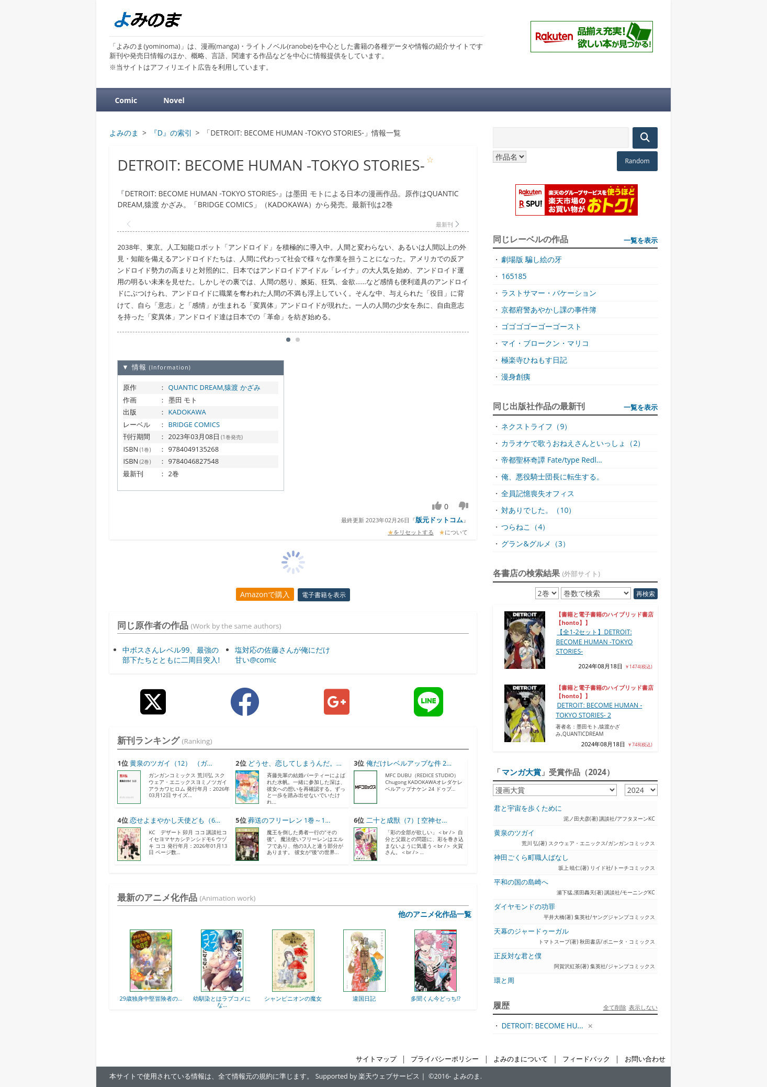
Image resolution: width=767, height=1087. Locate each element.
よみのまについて (520, 1059)
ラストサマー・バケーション (548, 293)
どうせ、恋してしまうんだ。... (295, 763)
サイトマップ (376, 1059)
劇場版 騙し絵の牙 (531, 259)
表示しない (643, 1007)
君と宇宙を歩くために (528, 808)
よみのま (466, 1076)
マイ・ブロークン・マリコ (545, 343)
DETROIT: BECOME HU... (542, 1025)
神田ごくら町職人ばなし (531, 857)
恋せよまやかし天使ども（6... (175, 820)
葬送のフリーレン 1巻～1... (289, 820)
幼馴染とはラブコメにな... (222, 1001)
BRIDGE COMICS (194, 424)
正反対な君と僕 (518, 955)
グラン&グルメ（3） (535, 543)
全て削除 (614, 1007)
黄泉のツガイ (514, 832)
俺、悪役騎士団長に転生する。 (552, 476)
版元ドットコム (439, 519)
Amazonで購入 (265, 594)
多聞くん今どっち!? (436, 998)
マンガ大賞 (521, 772)
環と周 (504, 980)
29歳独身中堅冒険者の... (150, 998)
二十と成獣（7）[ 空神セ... (406, 820)
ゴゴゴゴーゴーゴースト (541, 326)
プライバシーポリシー (445, 1059)
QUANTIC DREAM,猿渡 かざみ (214, 387)
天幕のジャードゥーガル (531, 931)
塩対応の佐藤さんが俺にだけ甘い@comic (282, 654)
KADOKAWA (187, 412)
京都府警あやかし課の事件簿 (548, 310)
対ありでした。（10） (538, 510)
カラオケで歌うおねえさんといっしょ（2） (573, 443)
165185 (513, 276)
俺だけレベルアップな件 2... (409, 763)
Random (637, 160)
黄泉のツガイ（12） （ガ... (171, 763)
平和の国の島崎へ (521, 882)
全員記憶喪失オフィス (537, 493)
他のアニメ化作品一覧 (434, 914)
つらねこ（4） (525, 527)
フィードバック (586, 1059)
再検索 (645, 593)
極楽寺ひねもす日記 (534, 360)
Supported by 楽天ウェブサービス (367, 1076)
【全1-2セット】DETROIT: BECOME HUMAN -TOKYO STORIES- (594, 641)
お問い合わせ (645, 1059)
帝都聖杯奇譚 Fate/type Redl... (551, 460)
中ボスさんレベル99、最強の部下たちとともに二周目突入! (171, 654)
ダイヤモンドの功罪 (524, 906)
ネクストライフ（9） (536, 426)
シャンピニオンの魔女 (293, 998)
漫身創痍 (516, 377)
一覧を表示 (641, 240)
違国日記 (364, 998)
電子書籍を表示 (324, 594)
